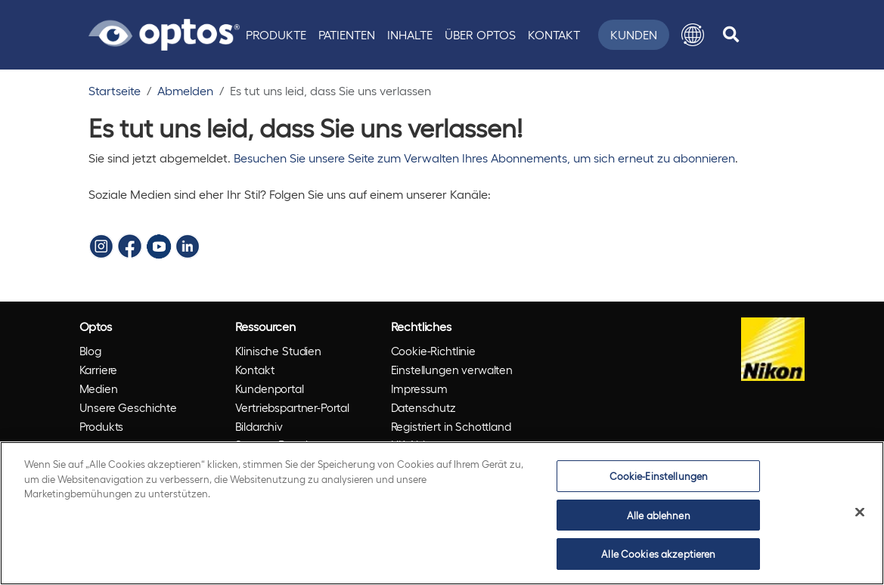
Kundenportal (269, 388)
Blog (90, 351)
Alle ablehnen (658, 515)
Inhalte (410, 34)
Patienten (346, 34)
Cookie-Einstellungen (659, 475)
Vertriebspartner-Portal (292, 407)
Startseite (114, 90)
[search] (731, 34)
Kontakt (554, 34)
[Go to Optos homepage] (164, 32)
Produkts (101, 426)
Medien (98, 388)
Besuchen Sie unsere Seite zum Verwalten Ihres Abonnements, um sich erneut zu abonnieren (484, 157)
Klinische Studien (278, 351)
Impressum (419, 388)
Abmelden (185, 90)
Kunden (633, 34)
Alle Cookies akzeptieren (658, 553)
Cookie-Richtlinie (433, 351)
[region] (442, 513)
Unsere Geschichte (128, 407)
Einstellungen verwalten (452, 369)
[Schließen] (859, 512)
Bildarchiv (259, 426)
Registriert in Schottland (451, 426)
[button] (692, 34)
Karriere (98, 369)
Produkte (276, 34)
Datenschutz (423, 407)
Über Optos (480, 34)
